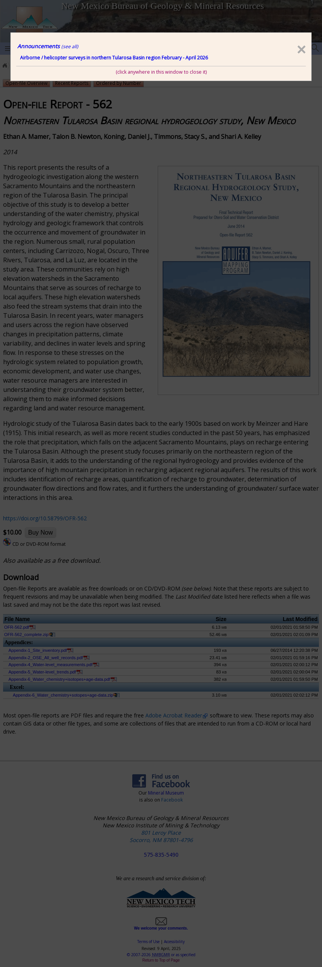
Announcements (47, 46)
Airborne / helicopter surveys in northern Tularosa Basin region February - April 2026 (114, 57)
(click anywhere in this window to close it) (161, 72)
